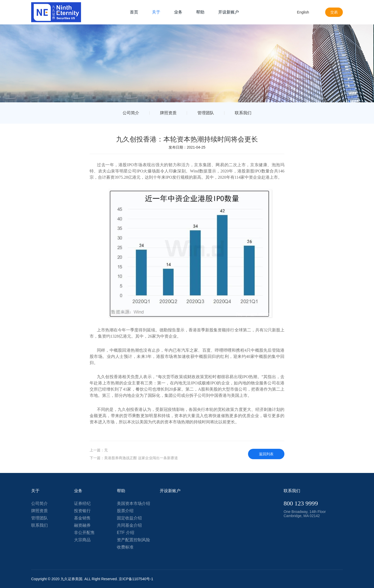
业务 (178, 12)
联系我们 (243, 113)
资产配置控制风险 (133, 540)
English (301, 12)
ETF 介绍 (125, 532)
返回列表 (266, 454)
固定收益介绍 (129, 518)
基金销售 (82, 518)
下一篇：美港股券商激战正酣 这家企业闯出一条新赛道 (134, 458)
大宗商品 (82, 540)
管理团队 (205, 113)
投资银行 (82, 511)
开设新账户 (228, 12)
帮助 (200, 12)
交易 (333, 12)
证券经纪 (82, 503)
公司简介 (131, 113)
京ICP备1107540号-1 (136, 579)
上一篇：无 (99, 450)
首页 (134, 12)
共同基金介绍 (129, 525)
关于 (156, 12)
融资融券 (82, 525)
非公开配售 (84, 532)
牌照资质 (168, 113)
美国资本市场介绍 (133, 503)
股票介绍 (125, 511)
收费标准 (125, 547)
